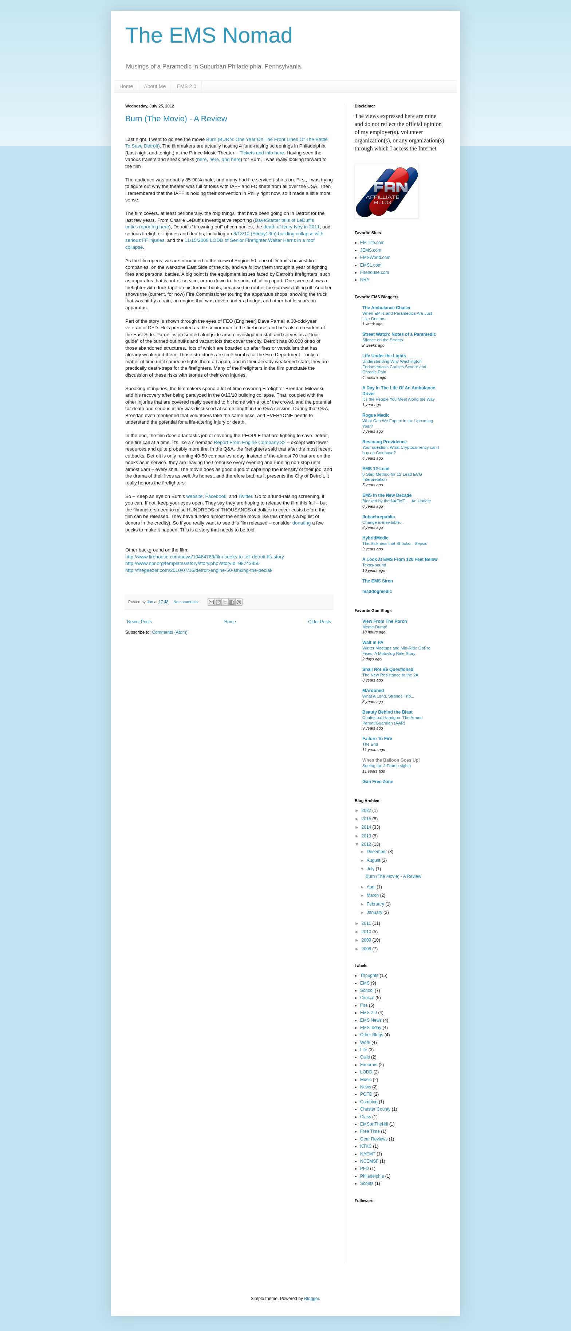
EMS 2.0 (186, 86)
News (365, 1086)
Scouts (367, 1183)
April (372, 887)
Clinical (367, 997)
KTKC (366, 1146)
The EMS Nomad (209, 35)
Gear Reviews (373, 1139)
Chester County (375, 1109)
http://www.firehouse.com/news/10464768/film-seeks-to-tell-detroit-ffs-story (204, 557)
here (201, 159)
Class (365, 1116)
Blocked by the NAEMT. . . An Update (396, 501)
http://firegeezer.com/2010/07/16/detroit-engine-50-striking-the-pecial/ (198, 570)
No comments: (186, 602)
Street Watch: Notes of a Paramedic (399, 334)
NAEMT (367, 1154)
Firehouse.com (374, 272)
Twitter (245, 496)
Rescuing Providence (384, 441)
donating (302, 523)
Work (365, 1042)
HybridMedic (375, 538)
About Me (155, 86)
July (371, 868)
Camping (369, 1101)
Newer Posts (139, 621)
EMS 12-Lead (376, 468)
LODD (366, 1072)
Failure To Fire (377, 738)
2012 (367, 844)
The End (370, 744)
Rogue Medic (376, 415)
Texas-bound (374, 565)
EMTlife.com (372, 242)
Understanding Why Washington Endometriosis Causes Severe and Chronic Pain (394, 366)
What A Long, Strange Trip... (388, 696)
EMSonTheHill (374, 1124)
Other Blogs (371, 1034)
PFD (364, 1168)
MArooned (373, 690)
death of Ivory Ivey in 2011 (291, 226)
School (367, 990)
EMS (365, 983)
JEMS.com (370, 250)
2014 (367, 827)
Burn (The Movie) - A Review (176, 118)
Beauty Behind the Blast (387, 712)
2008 (367, 948)
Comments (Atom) (169, 632)
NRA (364, 279)
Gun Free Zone (377, 781)
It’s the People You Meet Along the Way (398, 399)
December (377, 851)
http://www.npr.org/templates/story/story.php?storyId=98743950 (192, 563)
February (376, 904)
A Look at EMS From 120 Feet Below (400, 559)
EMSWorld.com (375, 257)
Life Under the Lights (384, 355)
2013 (367, 836)
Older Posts (319, 621)
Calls (365, 1057)
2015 (367, 818)
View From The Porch (384, 621)
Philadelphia (372, 1176)
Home (126, 86)
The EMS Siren (377, 581)
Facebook (216, 496)
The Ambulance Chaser (386, 307)
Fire (364, 1005)
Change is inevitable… (383, 522)
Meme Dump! (374, 627)
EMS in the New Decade (386, 495)
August (374, 860)
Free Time (370, 1131)
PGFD (366, 1094)
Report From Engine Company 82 (249, 442)
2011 (367, 923)
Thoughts (369, 975)
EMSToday (370, 1027)
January (375, 912)
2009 (367, 940)
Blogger (311, 1298)
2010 (367, 931)
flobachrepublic (378, 516)
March (373, 895)
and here (231, 159)
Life (363, 1049)
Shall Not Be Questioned (387, 669)
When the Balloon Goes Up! (391, 760)
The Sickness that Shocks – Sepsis (394, 543)
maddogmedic (377, 591)
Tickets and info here (262, 153)
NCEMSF (369, 1161)
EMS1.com (371, 265)
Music (365, 1079)
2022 (367, 810)
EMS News (371, 1020)
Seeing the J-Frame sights (386, 765)
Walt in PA (372, 642)
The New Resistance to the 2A (390, 675)
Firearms (368, 1064)
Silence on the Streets (382, 340)
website (194, 496)
